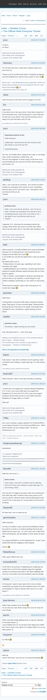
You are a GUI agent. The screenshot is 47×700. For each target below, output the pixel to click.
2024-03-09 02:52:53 (38, 355)
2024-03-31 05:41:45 (38, 650)
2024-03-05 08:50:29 (38, 245)
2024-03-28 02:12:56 (38, 600)
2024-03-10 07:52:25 (38, 374)
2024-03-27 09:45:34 (38, 579)
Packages (13, 4)
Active (32, 20)
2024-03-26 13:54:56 (38, 562)
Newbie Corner (18, 28)
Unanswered (40, 20)
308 (25, 36)
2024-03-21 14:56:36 (38, 518)
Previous (11, 36)
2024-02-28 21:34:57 (38, 95)
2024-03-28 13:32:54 (38, 615)
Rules (9, 16)
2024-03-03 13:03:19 (38, 180)
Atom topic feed (40, 688)
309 (31, 36)
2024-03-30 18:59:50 (38, 635)
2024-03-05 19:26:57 (38, 317)
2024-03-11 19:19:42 (38, 469)
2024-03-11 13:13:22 (38, 418)
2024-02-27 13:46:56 (38, 40)
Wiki (20, 4)
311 (41, 36)
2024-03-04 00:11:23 (38, 199)
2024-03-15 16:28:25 (38, 508)
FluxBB (42, 692)
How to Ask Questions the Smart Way (15, 350)
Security (33, 4)
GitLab (25, 4)
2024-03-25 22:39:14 (38, 552)
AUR (40, 4)
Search (14, 16)
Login (28, 16)
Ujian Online (12, 663)
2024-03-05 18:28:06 (38, 293)
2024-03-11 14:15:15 (38, 443)
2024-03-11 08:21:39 (38, 384)
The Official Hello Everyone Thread (21, 31)
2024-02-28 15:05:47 (38, 63)
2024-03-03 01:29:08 (38, 105)
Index (3, 16)
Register (22, 16)
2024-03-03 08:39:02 (38, 128)
